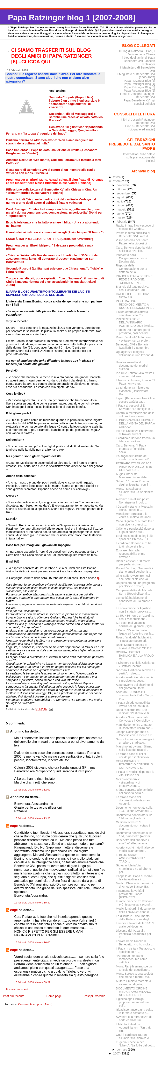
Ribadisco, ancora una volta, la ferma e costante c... (134, 1011)
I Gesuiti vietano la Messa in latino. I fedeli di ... (134, 508)
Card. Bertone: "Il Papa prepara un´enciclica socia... (131, 449)
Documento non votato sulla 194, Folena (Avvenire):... (134, 809)
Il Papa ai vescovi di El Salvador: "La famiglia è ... (134, 407)
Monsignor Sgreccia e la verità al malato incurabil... (134, 515)
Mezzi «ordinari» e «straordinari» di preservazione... (128, 782)
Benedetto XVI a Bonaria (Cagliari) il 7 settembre (132, 346)
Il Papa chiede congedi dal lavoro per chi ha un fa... (133, 704)
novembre (124, 185)
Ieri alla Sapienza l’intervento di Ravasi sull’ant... (134, 432)
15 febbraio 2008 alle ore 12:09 (32, 789)
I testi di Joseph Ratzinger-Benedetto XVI (137, 95)
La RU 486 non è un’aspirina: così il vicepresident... (135, 617)
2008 (117, 181)
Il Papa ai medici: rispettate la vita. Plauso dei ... (135, 773)
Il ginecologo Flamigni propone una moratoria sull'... (132, 1002)
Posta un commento (17, 989)
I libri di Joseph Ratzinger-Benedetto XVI (138, 121)
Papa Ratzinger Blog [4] (139, 84)
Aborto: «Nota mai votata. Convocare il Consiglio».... (134, 719)
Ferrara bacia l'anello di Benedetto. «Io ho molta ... (134, 942)
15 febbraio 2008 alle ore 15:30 (32, 902)
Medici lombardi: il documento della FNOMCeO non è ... (135, 910)
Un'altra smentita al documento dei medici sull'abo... (132, 366)
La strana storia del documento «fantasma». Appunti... (133, 800)
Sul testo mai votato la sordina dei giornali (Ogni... (135, 624)
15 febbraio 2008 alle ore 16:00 (32, 942)
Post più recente (13, 996)
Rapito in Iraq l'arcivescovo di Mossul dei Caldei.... (135, 227)
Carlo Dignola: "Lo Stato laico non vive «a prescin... (135, 523)
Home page (54, 996)
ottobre (122, 189)
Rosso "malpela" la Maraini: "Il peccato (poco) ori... (134, 639)
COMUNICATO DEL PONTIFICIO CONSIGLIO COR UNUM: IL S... (134, 764)
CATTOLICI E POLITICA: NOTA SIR (132, 295)
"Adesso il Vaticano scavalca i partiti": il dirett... (135, 671)
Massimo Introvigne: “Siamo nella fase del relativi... (134, 748)
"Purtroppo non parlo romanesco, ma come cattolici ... (131, 959)
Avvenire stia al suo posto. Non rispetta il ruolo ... (133, 501)
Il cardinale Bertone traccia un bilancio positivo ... (135, 439)
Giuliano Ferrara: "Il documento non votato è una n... (133, 825)
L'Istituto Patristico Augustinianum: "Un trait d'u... (133, 1027)
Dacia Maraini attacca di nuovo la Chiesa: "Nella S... (135, 646)
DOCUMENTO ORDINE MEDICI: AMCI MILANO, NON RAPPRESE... (133, 992)
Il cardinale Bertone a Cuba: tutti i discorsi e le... (134, 545)
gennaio (122, 1049)
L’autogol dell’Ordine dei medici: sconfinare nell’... (133, 457)
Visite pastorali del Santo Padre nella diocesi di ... (133, 241)
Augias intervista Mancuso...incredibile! (131, 475)
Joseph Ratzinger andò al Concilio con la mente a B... (135, 733)
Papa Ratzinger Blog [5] (139, 80)
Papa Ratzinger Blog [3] (139, 87)
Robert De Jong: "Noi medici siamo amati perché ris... (134, 570)
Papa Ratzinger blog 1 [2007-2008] (71, 17)
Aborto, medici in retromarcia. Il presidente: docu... (135, 679)
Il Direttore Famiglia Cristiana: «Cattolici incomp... (135, 664)
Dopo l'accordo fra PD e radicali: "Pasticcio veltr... (133, 711)
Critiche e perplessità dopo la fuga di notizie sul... (135, 530)
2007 (117, 1053)
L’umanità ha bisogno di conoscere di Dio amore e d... (134, 601)
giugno (121, 205)
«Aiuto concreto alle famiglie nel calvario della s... (134, 791)
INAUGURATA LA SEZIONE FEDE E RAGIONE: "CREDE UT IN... (134, 279)
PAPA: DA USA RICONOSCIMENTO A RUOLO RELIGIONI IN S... (135, 304)
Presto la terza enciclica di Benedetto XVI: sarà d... (133, 234)
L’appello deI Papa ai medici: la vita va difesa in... (134, 877)
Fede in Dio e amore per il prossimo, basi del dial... (133, 331)
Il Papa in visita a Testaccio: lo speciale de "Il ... (135, 950)
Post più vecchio (94, 996)
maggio (122, 209)
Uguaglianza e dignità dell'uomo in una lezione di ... (134, 355)
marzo (121, 217)
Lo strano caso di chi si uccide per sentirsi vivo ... (134, 755)
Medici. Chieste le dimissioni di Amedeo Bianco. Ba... (134, 885)
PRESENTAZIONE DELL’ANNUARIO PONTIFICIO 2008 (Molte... (135, 322)
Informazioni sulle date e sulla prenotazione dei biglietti (139, 157)
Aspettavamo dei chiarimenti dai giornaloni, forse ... (134, 686)
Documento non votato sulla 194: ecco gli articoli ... (134, 816)
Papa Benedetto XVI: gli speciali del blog (139, 102)
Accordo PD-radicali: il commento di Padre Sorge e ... (134, 695)
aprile (121, 213)
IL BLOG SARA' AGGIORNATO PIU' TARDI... (130, 858)
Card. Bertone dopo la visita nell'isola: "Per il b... (134, 249)
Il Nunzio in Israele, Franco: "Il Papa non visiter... (135, 382)
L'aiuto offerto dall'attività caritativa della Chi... (132, 313)
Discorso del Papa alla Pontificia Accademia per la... (133, 934)
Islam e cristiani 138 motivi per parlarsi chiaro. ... (133, 562)
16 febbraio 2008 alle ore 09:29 (32, 982)
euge (14, 826)
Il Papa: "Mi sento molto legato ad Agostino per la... (135, 632)
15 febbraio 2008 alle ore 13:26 (32, 818)
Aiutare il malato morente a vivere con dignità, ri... (133, 982)
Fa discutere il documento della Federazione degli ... (134, 917)
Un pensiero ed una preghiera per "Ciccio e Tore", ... (135, 584)
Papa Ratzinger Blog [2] (139, 90)
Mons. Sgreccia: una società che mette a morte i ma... (134, 975)
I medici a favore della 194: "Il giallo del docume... (135, 925)
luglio (120, 201)
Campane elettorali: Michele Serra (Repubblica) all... (134, 592)
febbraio (122, 221)
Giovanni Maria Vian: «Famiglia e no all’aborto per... (133, 869)
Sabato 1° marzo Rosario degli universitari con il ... (133, 483)
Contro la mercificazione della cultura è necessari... (135, 414)
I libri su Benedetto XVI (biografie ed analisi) (140, 127)
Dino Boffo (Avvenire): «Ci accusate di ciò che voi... (133, 577)
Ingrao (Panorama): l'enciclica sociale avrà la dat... (135, 400)
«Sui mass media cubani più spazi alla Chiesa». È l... (134, 537)
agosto (121, 197)
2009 (117, 177)
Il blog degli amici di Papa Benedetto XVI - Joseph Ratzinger (138, 61)
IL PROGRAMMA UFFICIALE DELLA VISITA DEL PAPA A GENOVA (135, 423)
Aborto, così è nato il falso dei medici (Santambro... (135, 849)
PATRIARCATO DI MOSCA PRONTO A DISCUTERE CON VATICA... (134, 467)
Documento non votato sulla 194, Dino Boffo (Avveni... (134, 834)
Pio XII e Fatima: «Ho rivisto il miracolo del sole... (135, 374)
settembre (124, 193)
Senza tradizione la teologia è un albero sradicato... (135, 741)
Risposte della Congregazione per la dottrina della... (131, 269)
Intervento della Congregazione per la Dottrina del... (131, 258)
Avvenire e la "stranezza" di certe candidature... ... (133, 1018)
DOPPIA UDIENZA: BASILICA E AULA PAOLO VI (135, 655)
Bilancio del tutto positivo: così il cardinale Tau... (132, 288)
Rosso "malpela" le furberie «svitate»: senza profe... (133, 339)
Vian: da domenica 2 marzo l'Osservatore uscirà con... (134, 726)
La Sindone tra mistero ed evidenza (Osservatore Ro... (133, 391)
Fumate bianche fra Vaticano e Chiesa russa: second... (134, 903)
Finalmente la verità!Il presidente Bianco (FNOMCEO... (130, 894)
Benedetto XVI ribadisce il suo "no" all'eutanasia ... (133, 841)
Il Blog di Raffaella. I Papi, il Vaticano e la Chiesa (137, 52)
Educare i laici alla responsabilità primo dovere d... (130, 554)
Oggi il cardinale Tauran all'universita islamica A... (133, 1036)
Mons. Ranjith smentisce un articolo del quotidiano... (134, 968)
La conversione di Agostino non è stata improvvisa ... (134, 610)
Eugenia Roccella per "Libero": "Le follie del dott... (135, 1043)
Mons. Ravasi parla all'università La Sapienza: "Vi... (134, 492)
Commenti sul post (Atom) (35, 1004)
